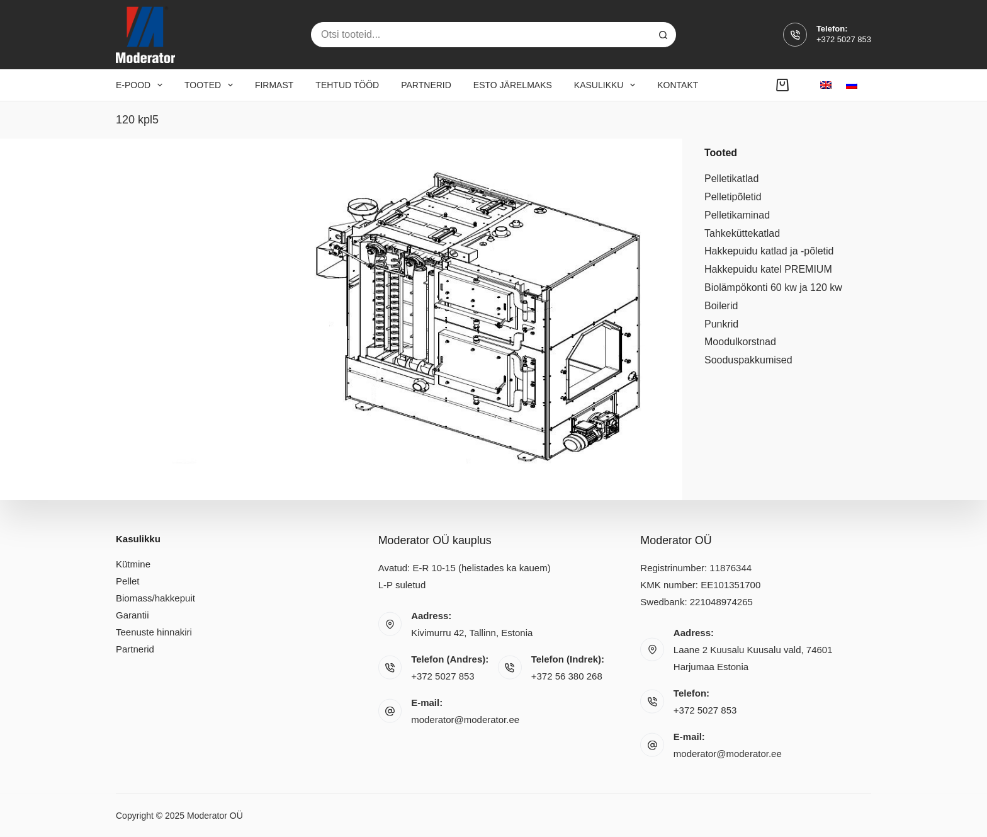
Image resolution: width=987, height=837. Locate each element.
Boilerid (721, 305)
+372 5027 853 (843, 39)
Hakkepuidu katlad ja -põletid (768, 251)
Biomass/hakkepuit (155, 598)
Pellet (128, 581)
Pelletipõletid (733, 196)
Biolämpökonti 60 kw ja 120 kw (773, 287)
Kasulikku (607, 85)
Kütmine (133, 564)
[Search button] (663, 34)
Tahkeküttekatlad (742, 233)
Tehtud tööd (347, 85)
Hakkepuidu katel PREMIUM (768, 269)
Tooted (211, 85)
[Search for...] (481, 34)
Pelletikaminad (737, 215)
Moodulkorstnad (740, 341)
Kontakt (677, 85)
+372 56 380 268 (566, 676)
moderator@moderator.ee (465, 719)
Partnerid (426, 85)
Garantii (132, 615)
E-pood (141, 85)
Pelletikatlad (731, 178)
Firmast (274, 85)
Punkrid (721, 324)
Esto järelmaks (512, 85)
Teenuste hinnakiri (154, 632)
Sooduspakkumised (748, 360)
